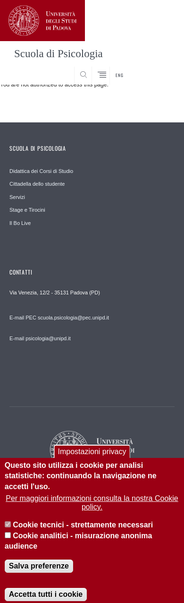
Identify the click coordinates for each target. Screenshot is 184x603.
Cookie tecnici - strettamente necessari (83, 535)
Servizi (17, 197)
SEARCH (158, 67)
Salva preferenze (39, 575)
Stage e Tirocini (27, 210)
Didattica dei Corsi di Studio (41, 171)
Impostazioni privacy (92, 461)
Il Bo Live (20, 223)
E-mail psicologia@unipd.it (40, 338)
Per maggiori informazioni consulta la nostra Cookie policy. (92, 512)
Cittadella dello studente (37, 184)
